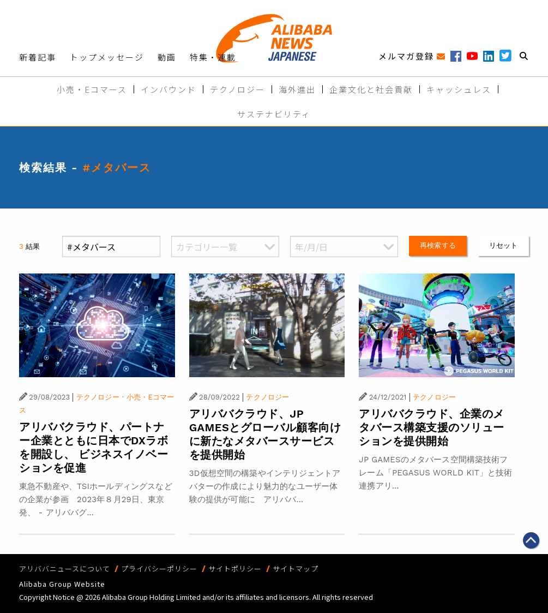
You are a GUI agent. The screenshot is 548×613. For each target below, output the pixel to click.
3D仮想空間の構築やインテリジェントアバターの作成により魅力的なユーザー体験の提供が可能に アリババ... (264, 486)
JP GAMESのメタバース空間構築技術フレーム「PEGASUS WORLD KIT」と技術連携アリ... (435, 473)
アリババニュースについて (64, 568)
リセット (503, 245)
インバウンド (168, 89)
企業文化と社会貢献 (371, 89)
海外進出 (297, 89)
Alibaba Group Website (62, 584)
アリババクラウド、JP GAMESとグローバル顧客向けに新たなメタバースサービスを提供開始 (265, 434)
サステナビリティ (274, 114)
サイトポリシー (235, 568)
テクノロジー (237, 89)
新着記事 (37, 57)
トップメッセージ (107, 57)
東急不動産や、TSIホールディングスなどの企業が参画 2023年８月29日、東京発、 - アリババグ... (95, 499)
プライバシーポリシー (159, 568)
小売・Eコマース (92, 89)
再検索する (438, 245)
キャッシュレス (458, 89)
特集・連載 (213, 57)
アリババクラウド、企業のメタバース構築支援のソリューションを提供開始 (431, 427)
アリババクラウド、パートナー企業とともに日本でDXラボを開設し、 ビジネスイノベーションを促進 (93, 447)
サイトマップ (295, 568)
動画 (167, 57)
